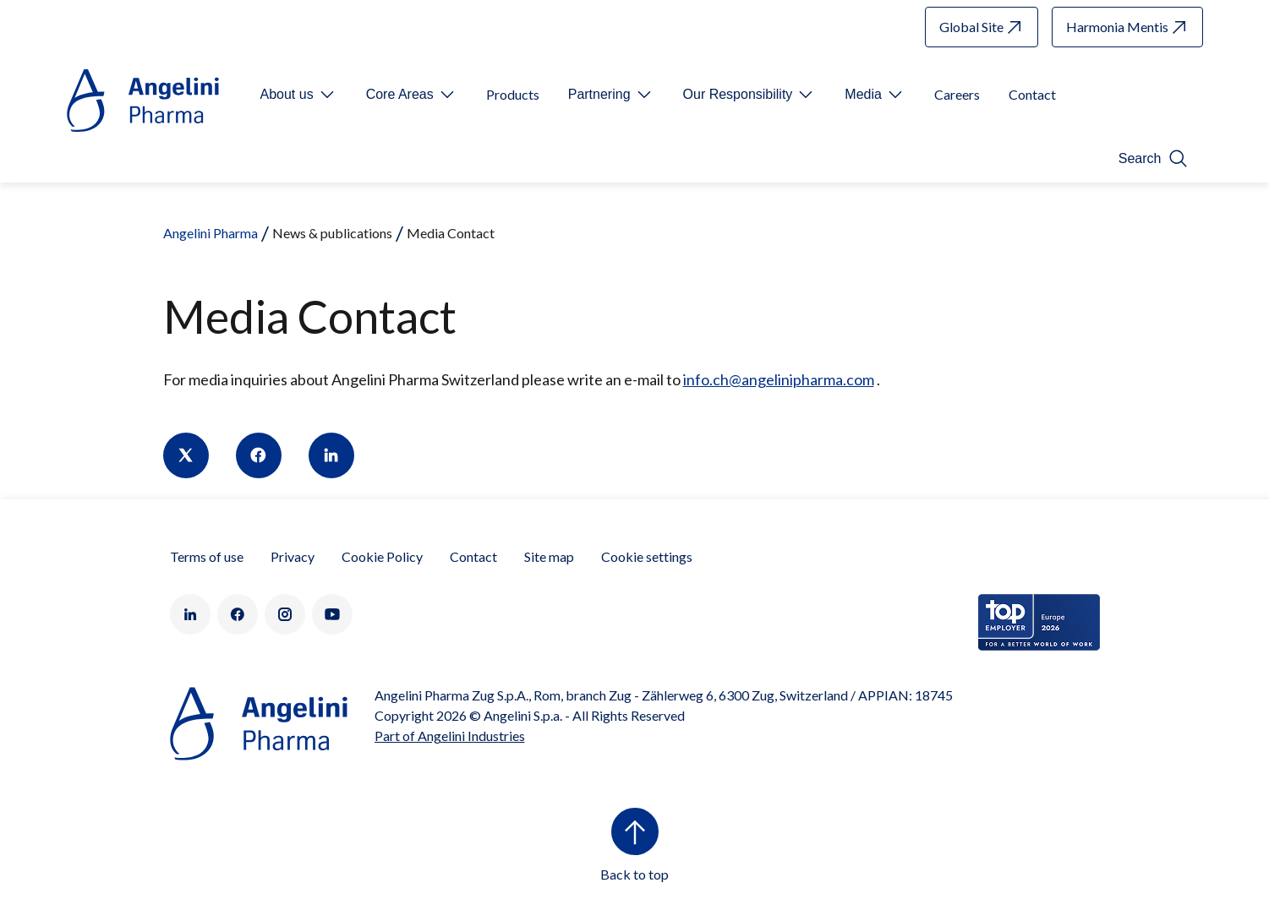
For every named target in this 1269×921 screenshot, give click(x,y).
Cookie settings (646, 556)
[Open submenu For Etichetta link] (299, 94)
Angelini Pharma (210, 233)
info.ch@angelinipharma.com (778, 379)
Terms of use (206, 556)
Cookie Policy (382, 556)
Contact (473, 556)
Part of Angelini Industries (450, 736)
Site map (549, 556)
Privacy (293, 556)
